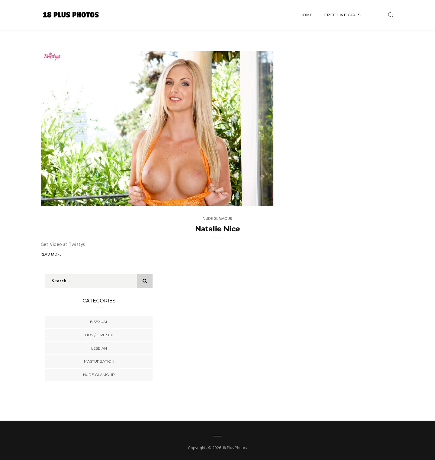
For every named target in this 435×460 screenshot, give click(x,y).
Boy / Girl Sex (99, 335)
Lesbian (99, 348)
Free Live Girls (342, 14)
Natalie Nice (217, 228)
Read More (51, 254)
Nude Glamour (217, 219)
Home (306, 14)
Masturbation (99, 361)
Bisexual (99, 321)
